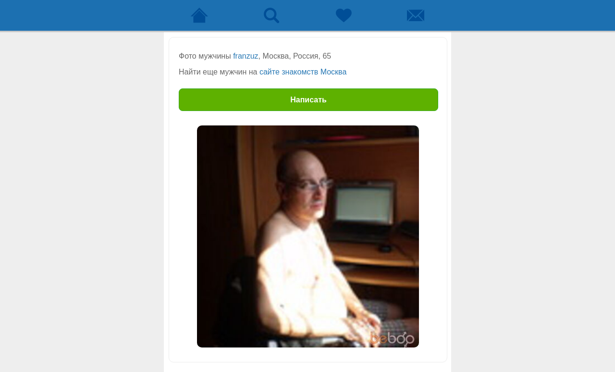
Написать (308, 100)
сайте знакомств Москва (302, 72)
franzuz (245, 56)
